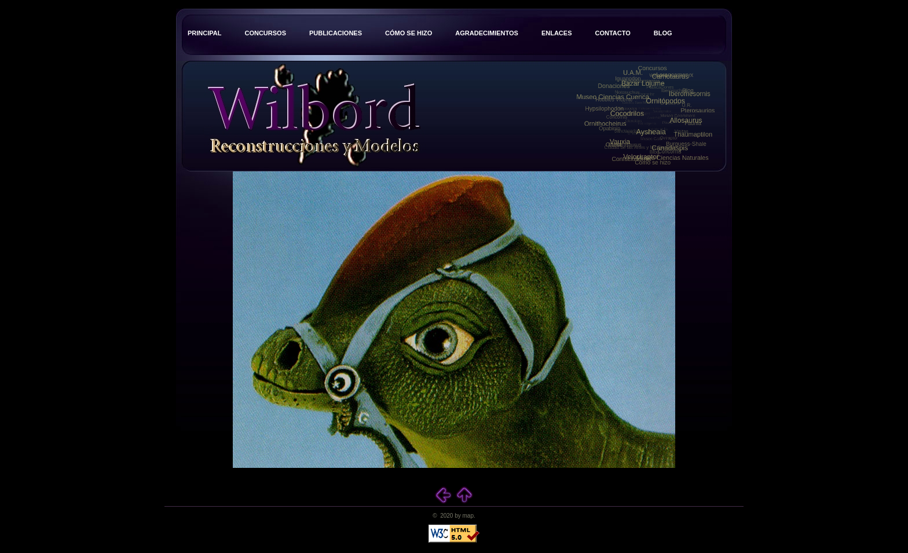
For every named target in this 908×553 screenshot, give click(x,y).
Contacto (612, 33)
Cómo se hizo (408, 33)
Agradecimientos (486, 33)
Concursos (265, 33)
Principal (204, 33)
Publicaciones (335, 33)
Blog (663, 33)
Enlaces (556, 33)
